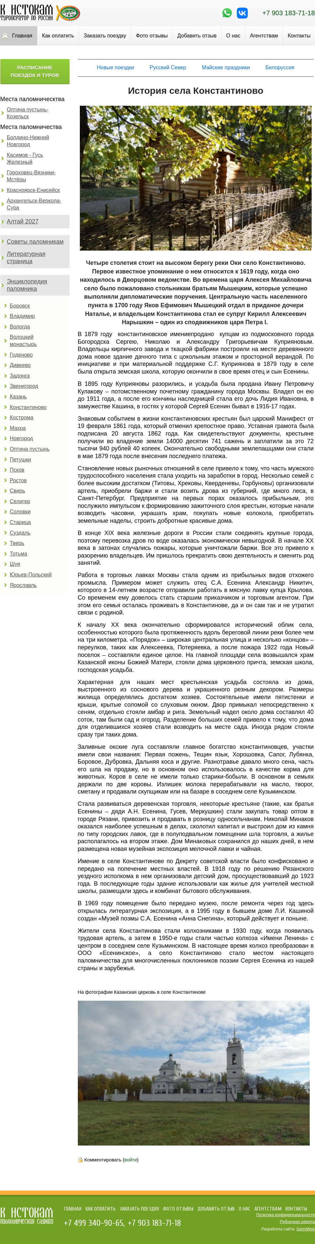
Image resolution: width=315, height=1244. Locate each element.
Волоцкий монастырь (23, 340)
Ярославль (23, 585)
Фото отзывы (152, 35)
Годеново (21, 355)
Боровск (20, 306)
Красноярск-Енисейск (33, 190)
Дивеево (20, 365)
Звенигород (24, 386)
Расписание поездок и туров (35, 71)
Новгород (21, 438)
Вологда (20, 326)
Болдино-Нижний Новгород (28, 141)
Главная (72, 1209)
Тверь (17, 543)
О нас (233, 35)
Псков (17, 470)
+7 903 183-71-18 (288, 13)
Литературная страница (26, 258)
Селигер (20, 501)
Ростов (18, 480)
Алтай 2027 (23, 221)
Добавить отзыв (196, 35)
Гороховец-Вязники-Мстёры (31, 176)
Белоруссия (280, 67)
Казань (18, 396)
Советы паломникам (35, 241)
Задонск (20, 376)
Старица (20, 522)
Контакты (296, 1209)
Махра (18, 428)
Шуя (15, 564)
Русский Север (168, 67)
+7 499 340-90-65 (93, 1223)
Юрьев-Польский (31, 574)
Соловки (20, 511)
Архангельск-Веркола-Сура (34, 204)
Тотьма (18, 554)
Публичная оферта (297, 1221)
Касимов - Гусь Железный (25, 158)
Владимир (22, 316)
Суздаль (20, 533)
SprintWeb (305, 1229)
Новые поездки (115, 67)
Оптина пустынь (30, 449)
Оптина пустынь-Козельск (27, 113)
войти (130, 1159)
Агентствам (264, 35)
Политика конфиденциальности (285, 1215)
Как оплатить (58, 35)
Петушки (20, 459)
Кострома (21, 417)
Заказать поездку (105, 35)
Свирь (17, 491)
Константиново (28, 407)
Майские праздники (226, 67)
